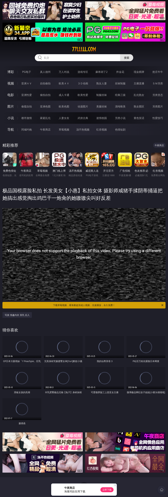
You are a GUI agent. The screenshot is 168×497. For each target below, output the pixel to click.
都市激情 (26, 118)
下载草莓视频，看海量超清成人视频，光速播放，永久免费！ (108, 305)
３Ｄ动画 (83, 83)
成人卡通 (64, 95)
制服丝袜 (101, 95)
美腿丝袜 (101, 106)
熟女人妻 (101, 83)
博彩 (10, 72)
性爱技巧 (157, 118)
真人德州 (45, 72)
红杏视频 (101, 129)
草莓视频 (64, 129)
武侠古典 (83, 118)
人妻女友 (64, 118)
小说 (10, 118)
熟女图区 (139, 106)
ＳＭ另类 (157, 83)
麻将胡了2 (101, 72)
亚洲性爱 (26, 95)
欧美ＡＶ (64, 83)
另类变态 (157, 95)
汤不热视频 (82, 129)
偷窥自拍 (26, 106)
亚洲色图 (45, 106)
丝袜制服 (120, 83)
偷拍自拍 (45, 95)
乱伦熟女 (139, 95)
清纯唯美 (120, 106)
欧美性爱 (83, 95)
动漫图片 (83, 106)
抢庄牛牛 (157, 72)
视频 (10, 83)
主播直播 (139, 83)
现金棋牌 (139, 72)
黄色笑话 (139, 118)
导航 (10, 129)
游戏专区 (83, 72)
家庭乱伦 (45, 118)
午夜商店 (45, 129)
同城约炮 (26, 129)
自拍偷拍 (45, 83)
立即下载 (107, 489)
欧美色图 (64, 106)
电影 (10, 95)
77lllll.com (84, 49)
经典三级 (120, 95)
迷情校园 (101, 118)
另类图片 (157, 106)
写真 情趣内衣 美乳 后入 (17, 315)
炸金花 (120, 72)
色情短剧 (120, 129)
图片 (10, 106)
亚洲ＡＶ (26, 83)
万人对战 (64, 72)
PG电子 (26, 72)
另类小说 (120, 118)
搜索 (126, 57)
